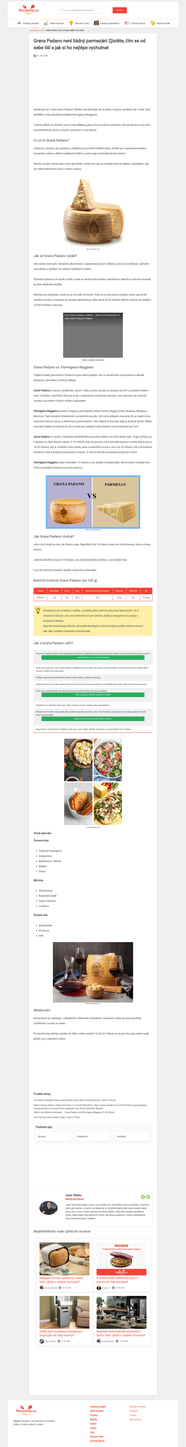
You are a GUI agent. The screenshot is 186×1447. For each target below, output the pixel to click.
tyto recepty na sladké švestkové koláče (93, 695)
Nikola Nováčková (75, 1199)
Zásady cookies (137, 1406)
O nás (133, 1415)
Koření (93, 1423)
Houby (93, 1428)
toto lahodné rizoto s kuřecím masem (93, 657)
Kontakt (134, 1411)
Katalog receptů (28, 22)
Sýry (42, 30)
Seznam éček (160, 22)
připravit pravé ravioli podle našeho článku (93, 719)
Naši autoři (135, 1419)
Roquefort (82, 1136)
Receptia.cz (34, 30)
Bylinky (93, 1419)
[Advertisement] (93, 79)
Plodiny (94, 1415)
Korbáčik (121, 1136)
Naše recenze (54, 22)
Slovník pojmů (135, 22)
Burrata (42, 1136)
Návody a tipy (79, 22)
